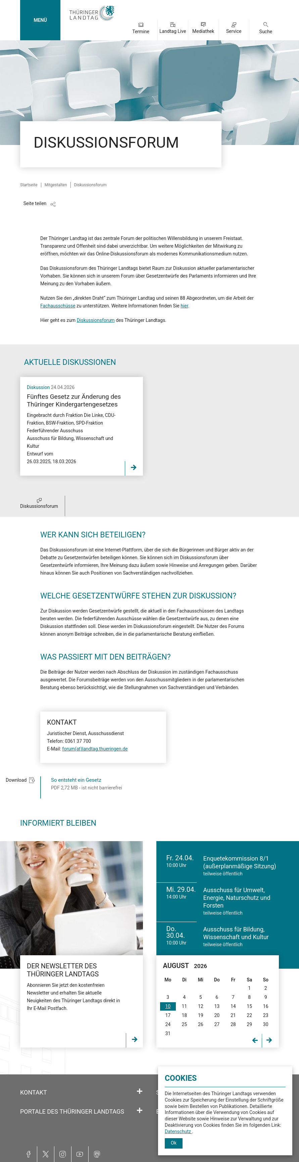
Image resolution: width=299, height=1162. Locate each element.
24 (167, 1024)
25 (184, 1024)
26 (200, 1024)
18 (184, 1015)
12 (200, 1006)
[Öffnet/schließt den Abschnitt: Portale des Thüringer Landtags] (139, 1110)
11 (184, 1006)
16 (265, 1006)
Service (234, 31)
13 (216, 1006)
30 (265, 1024)
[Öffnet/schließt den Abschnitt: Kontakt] (139, 1091)
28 (233, 1024)
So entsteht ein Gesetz (76, 780)
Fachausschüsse (58, 305)
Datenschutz (178, 1131)
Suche (265, 31)
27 (216, 1024)
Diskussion (39, 387)
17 (167, 1015)
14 (233, 1006)
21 (233, 1015)
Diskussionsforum (96, 320)
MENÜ (40, 20)
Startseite (29, 185)
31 (167, 1033)
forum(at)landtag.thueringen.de (95, 749)
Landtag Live (172, 31)
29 (249, 1024)
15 (249, 1006)
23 (265, 1015)
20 (216, 1015)
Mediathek (203, 31)
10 (167, 1006)
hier (184, 305)
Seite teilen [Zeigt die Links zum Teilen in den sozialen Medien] (35, 203)
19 (200, 1015)
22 (249, 1015)
